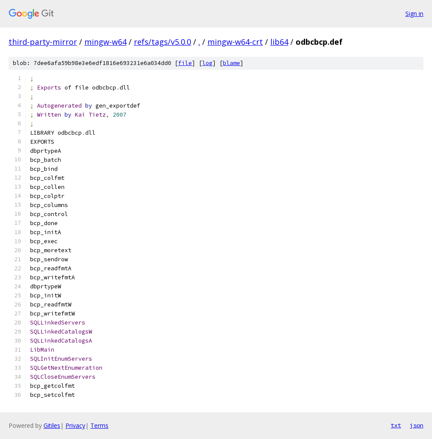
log (207, 63)
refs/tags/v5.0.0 (162, 42)
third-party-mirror (43, 42)
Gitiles (51, 425)
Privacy (75, 425)
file (185, 63)
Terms (99, 425)
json (416, 425)
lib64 (279, 42)
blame (231, 63)
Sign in (414, 13)
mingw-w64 (105, 42)
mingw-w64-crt (235, 42)
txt (396, 425)
